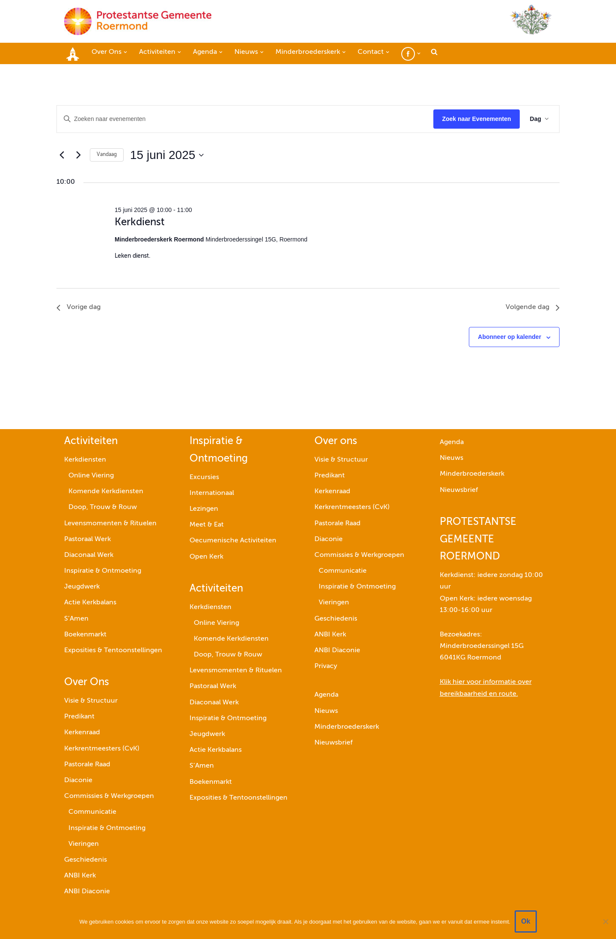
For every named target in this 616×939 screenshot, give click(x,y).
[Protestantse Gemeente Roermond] (137, 21)
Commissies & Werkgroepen (109, 796)
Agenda (326, 695)
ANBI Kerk (80, 875)
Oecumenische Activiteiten (233, 541)
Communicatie (92, 812)
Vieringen (83, 844)
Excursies (204, 477)
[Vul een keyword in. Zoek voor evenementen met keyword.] (245, 119)
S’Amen (76, 618)
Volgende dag (533, 307)
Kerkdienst (140, 222)
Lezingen (204, 509)
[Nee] (605, 921)
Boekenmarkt (85, 634)
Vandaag (107, 154)
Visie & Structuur (91, 701)
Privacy (325, 666)
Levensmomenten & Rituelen (110, 523)
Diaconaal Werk (88, 555)
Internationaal (212, 493)
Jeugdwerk (82, 586)
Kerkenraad (82, 733)
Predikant (79, 716)
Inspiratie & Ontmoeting (102, 571)
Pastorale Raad (87, 764)
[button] (125, 52)
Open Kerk (206, 556)
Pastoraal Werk (87, 539)
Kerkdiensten (85, 459)
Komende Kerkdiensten (105, 491)
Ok (525, 921)
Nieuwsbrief (333, 742)
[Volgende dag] (78, 155)
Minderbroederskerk (346, 727)
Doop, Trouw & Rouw (102, 507)
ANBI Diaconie (87, 891)
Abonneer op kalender (509, 336)
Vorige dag (78, 307)
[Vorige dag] (61, 155)
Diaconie (78, 780)
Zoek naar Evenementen (476, 118)
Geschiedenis (85, 860)
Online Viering (91, 475)
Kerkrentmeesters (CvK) (101, 748)
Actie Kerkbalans (90, 603)
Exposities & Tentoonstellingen (113, 650)
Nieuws (326, 711)
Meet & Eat (207, 524)
